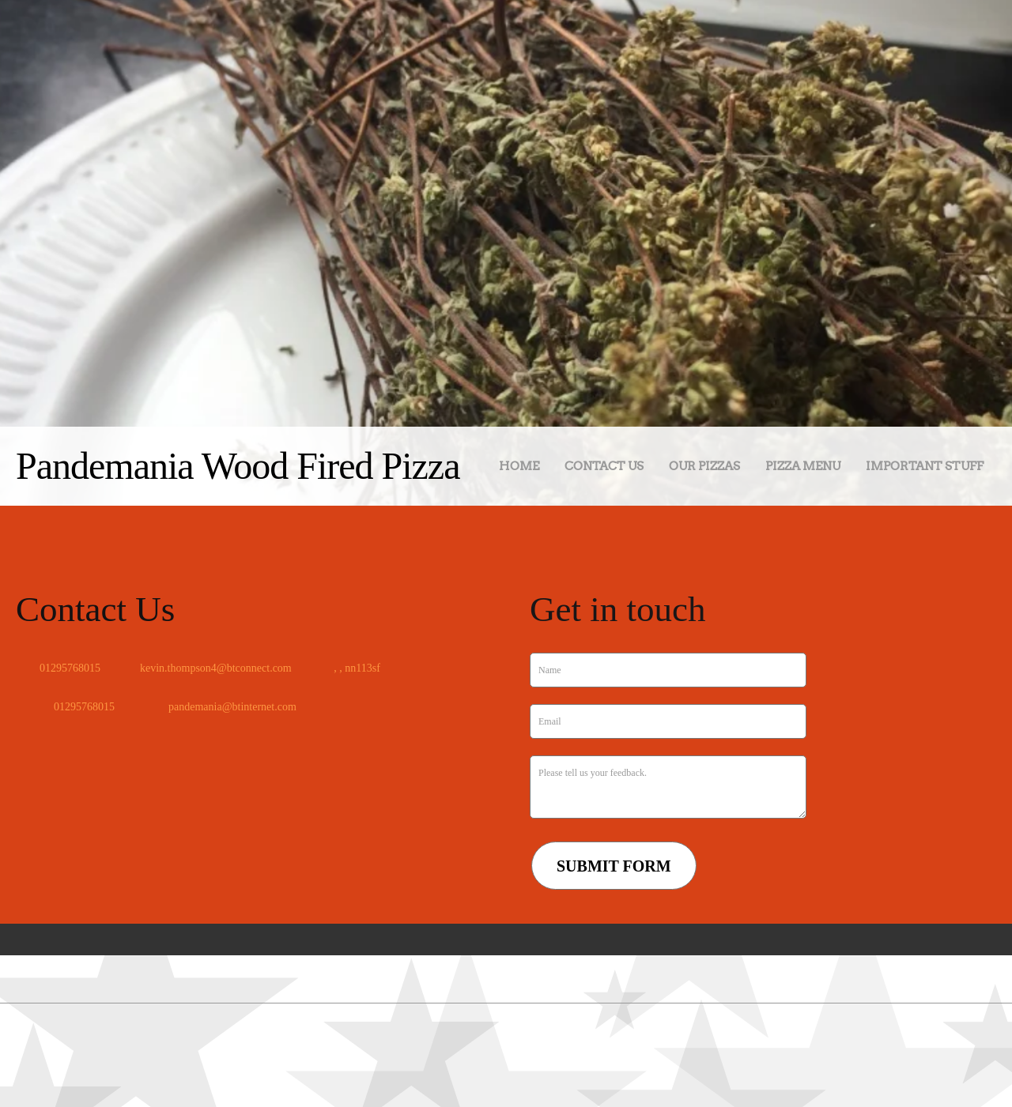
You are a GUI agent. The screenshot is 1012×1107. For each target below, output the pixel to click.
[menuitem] (519, 469)
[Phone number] (66, 668)
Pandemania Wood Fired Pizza (237, 466)
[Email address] (212, 668)
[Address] (352, 668)
